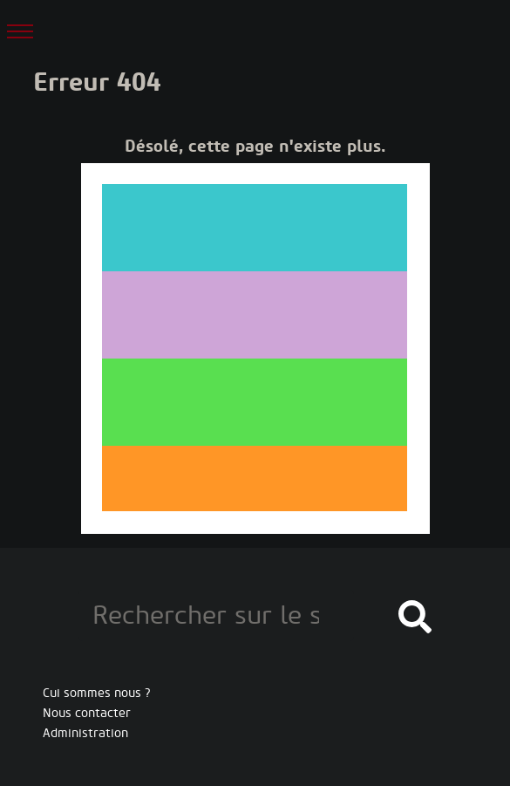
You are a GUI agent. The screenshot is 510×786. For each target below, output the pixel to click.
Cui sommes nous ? (97, 693)
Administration (85, 733)
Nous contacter (87, 713)
